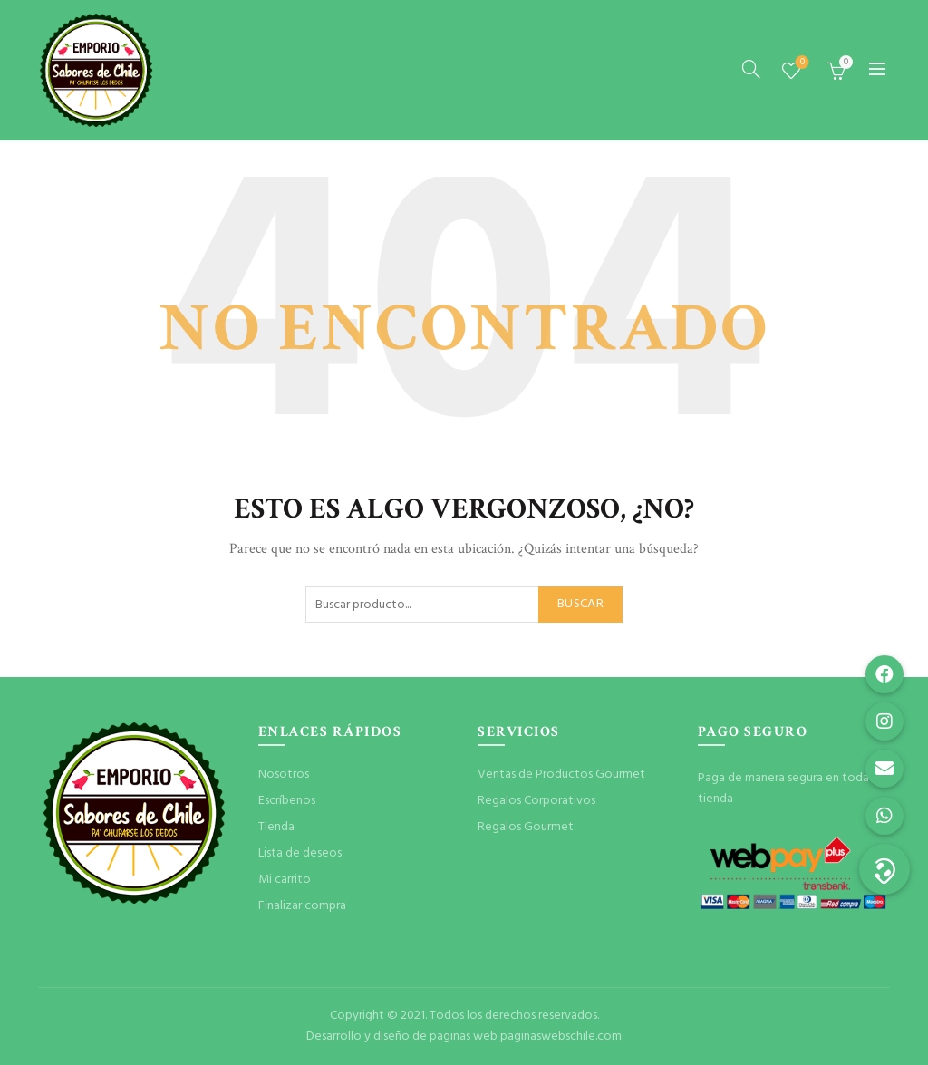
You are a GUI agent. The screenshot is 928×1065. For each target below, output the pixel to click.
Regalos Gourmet (526, 827)
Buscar (580, 604)
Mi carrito (284, 879)
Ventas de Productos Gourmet (561, 774)
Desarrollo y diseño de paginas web (402, 1036)
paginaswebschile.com (561, 1036)
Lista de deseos (801, 63)
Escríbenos (286, 800)
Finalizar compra (302, 906)
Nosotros (283, 774)
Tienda (276, 827)
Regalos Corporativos (536, 800)
